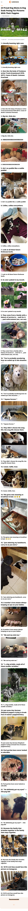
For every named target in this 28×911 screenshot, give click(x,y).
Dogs (2, 5)
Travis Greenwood (5, 15)
